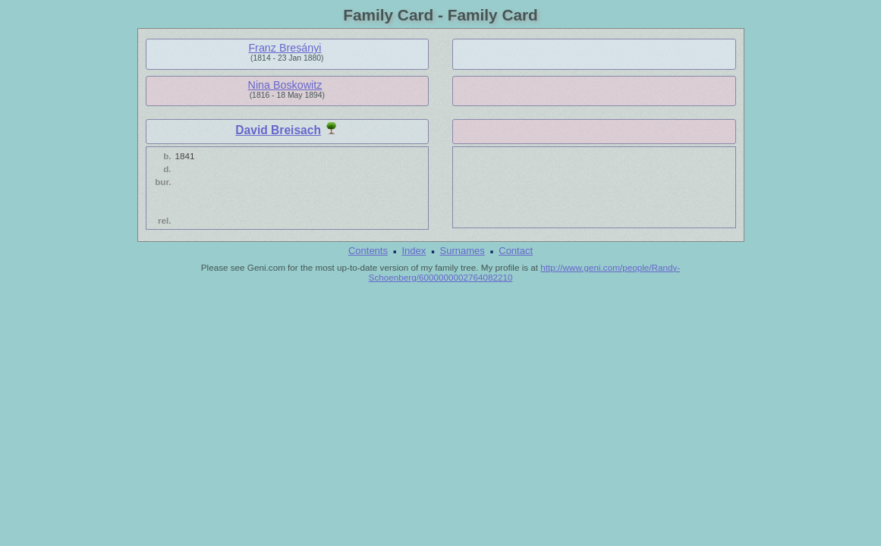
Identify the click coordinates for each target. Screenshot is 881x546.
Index (413, 250)
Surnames (462, 250)
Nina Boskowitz (285, 85)
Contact (516, 250)
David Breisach (278, 130)
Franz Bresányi (284, 48)
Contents (368, 250)
